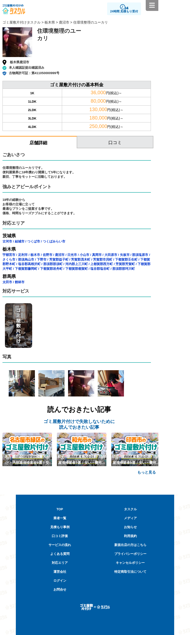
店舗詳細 (38, 142)
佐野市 (47, 255)
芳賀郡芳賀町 (125, 264)
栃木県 (50, 22)
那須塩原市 (140, 255)
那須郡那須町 (53, 264)
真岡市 (97, 255)
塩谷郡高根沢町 (29, 264)
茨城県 (9, 235)
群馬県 (9, 276)
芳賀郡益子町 (59, 259)
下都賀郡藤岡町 (26, 269)
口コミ (115, 142)
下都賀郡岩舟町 (51, 269)
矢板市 (125, 255)
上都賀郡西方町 (101, 264)
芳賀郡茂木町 (80, 259)
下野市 (42, 259)
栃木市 (35, 255)
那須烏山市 (26, 259)
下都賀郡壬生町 (126, 259)
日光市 (72, 255)
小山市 (84, 255)
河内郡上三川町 (76, 264)
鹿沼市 (64, 22)
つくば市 (33, 241)
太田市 (7, 282)
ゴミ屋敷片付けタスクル (21, 22)
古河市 (7, 241)
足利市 (23, 255)
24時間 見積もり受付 (124, 11)
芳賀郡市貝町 (102, 259)
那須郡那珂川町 (123, 269)
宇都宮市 (8, 255)
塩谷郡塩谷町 (100, 269)
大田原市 (110, 255)
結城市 (19, 241)
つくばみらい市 (54, 241)
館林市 (19, 282)
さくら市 (8, 259)
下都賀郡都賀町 (76, 269)
